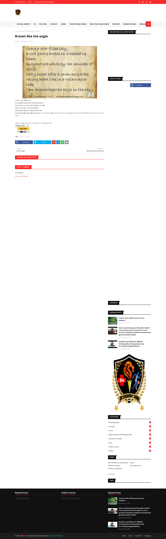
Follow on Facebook (115, 468)
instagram (147, 536)
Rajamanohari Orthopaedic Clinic (130, 435)
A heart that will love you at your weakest (131, 319)
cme (130, 443)
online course (130, 447)
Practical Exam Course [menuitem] (99, 24)
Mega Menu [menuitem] (144, 24)
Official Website (20, 2)
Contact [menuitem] (54, 24)
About (130, 536)
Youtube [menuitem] (43, 24)
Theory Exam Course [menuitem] (77, 24)
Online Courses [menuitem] (129, 24)
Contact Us (138, 536)
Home (30, 2)
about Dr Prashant (130, 439)
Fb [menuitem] (35, 24)
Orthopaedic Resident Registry (44, 2)
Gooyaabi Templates (56, 536)
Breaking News (130, 422)
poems (22, 31)
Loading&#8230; (129, 196)
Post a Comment (21, 176)
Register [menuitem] (116, 24)
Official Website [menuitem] (23, 24)
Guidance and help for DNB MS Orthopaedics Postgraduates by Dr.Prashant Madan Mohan (131, 344)
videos (130, 451)
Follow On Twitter (114, 466)
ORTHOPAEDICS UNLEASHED (118, 463)
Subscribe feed (135, 466)
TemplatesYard (33, 536)
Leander (130, 426)
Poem (22, 136)
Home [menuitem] (63, 24)
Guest (18, 41)
